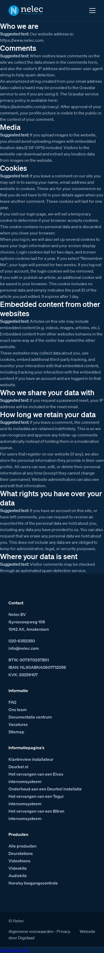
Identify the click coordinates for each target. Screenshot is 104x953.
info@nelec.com (23, 648)
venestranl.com (14, 949)
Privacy (63, 931)
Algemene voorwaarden (30, 931)
